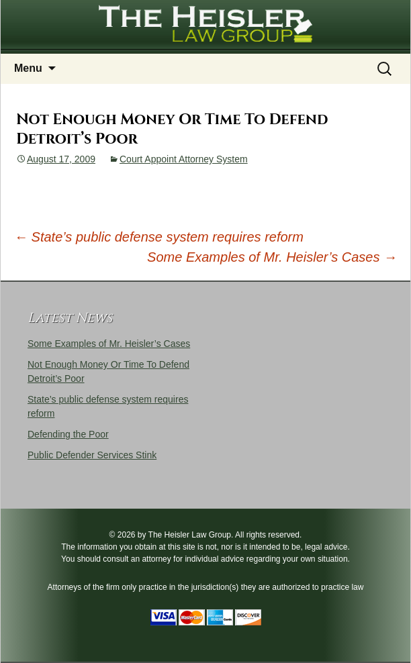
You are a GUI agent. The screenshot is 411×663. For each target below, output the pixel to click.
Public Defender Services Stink (92, 455)
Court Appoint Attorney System (184, 159)
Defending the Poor (68, 434)
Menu (28, 68)
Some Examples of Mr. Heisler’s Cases (272, 257)
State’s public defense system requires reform (159, 237)
